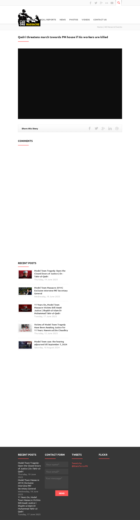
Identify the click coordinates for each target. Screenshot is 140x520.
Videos (86, 19)
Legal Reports (47, 19)
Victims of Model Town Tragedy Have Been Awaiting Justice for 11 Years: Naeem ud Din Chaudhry (51, 327)
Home (21, 19)
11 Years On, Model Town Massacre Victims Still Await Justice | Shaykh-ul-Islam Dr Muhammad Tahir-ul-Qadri (48, 309)
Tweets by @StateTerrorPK (80, 464)
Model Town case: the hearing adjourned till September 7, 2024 (50, 343)
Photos (73, 19)
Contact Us (100, 19)
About (31, 19)
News (63, 19)
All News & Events (113, 26)
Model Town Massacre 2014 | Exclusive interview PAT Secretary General (50, 290)
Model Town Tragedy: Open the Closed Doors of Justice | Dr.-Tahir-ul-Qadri (50, 273)
